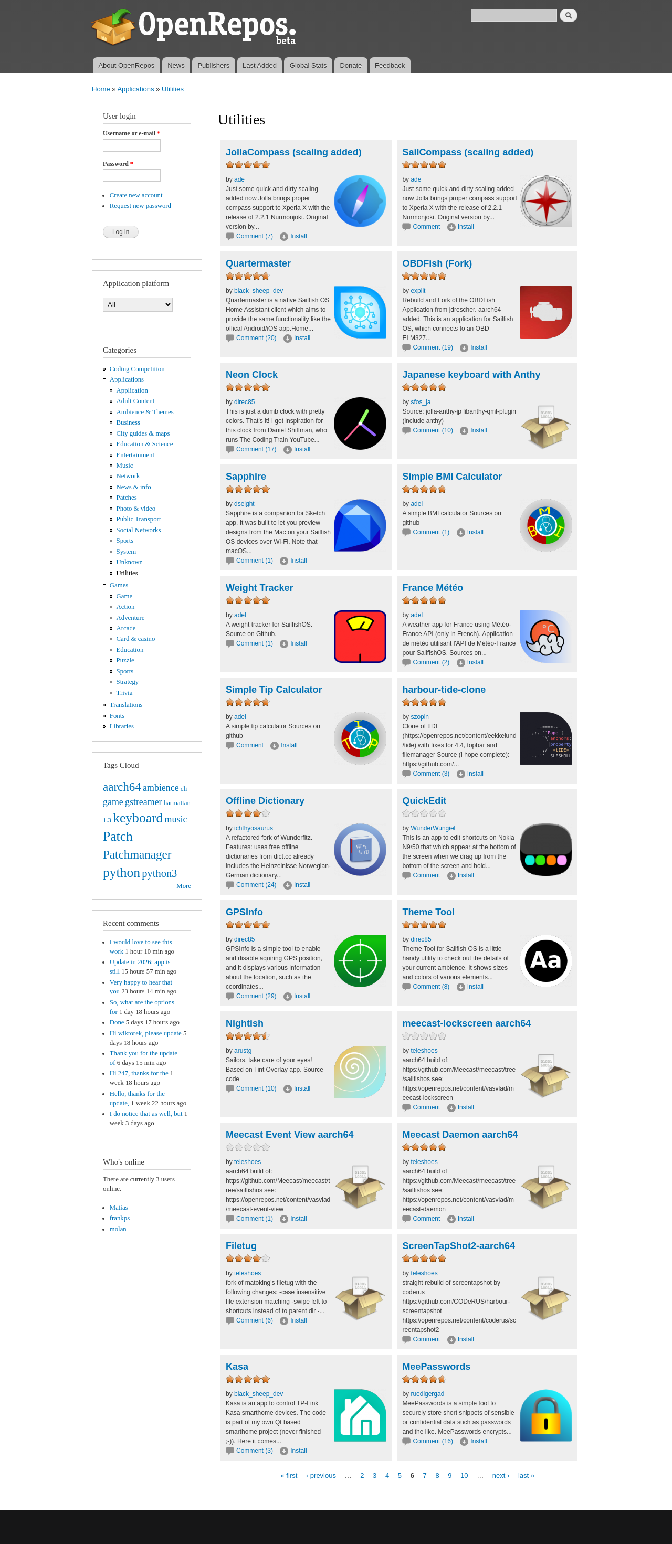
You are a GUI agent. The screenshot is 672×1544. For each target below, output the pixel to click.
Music (125, 465)
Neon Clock (252, 374)
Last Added (260, 65)
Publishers (213, 65)
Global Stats (308, 65)
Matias (119, 1207)
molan (118, 1229)
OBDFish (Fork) (437, 263)
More (183, 886)
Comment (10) (433, 430)
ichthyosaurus (253, 828)
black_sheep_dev (258, 290)
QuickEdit (424, 801)
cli (184, 788)
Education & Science (145, 444)
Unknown (130, 562)
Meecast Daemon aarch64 (460, 1134)
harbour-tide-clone (444, 689)
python (121, 872)
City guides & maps (143, 433)
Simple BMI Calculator (452, 476)
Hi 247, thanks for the (139, 1073)
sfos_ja (420, 402)
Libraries (122, 726)
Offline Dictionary (265, 801)
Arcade (126, 628)
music (176, 819)
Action (126, 606)
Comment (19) (433, 347)
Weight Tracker (259, 588)
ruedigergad (427, 1394)
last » (526, 1475)
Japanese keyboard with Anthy (471, 374)
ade (239, 179)
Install (298, 236)
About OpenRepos (126, 65)
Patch (118, 836)
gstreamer (143, 802)
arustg (242, 1050)
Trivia (125, 692)
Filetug (241, 1246)
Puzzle (125, 660)
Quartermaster (258, 263)
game (113, 802)
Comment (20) (256, 338)
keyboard (138, 818)
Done (117, 1022)
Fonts (117, 716)
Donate (351, 65)
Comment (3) (431, 773)
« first (288, 1475)
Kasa (237, 1366)
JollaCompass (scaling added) (294, 152)
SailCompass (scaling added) (467, 152)
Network (128, 476)
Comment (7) (254, 236)
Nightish (245, 1023)
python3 (159, 873)
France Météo (432, 588)
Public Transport (139, 519)
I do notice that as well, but (146, 1113)
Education (130, 649)
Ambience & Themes (145, 412)
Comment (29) (256, 996)
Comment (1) (254, 560)
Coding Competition (137, 369)
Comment (427, 226)
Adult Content (136, 401)
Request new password (140, 205)
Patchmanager (137, 854)
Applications (135, 89)
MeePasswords (436, 1366)
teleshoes (424, 1050)
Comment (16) (433, 1441)
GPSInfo (244, 912)
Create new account (136, 195)
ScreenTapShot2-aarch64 (458, 1246)
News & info (134, 487)
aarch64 (122, 787)
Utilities (173, 89)
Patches (127, 497)
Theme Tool (428, 912)
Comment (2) (431, 662)
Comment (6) (254, 1320)
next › (501, 1475)
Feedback (390, 65)
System (126, 551)
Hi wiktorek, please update (146, 1033)
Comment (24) (256, 885)
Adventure (131, 617)
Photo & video (136, 508)
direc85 (244, 402)
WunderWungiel (433, 828)
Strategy (128, 681)
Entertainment (135, 455)
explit (418, 290)
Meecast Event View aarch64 (290, 1134)
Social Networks (139, 530)
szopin (420, 717)
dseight (244, 503)
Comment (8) (431, 986)
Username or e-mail (131, 133)
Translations (126, 704)
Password (118, 163)
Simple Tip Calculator (274, 689)
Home (101, 89)
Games (119, 585)
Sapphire (246, 476)
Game (125, 596)
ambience (161, 787)
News (176, 65)
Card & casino (136, 638)
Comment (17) (256, 449)
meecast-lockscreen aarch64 (466, 1023)
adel (417, 503)
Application (132, 390)
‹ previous (321, 1475)
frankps (120, 1218)
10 (464, 1475)
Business (128, 422)
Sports (125, 540)
